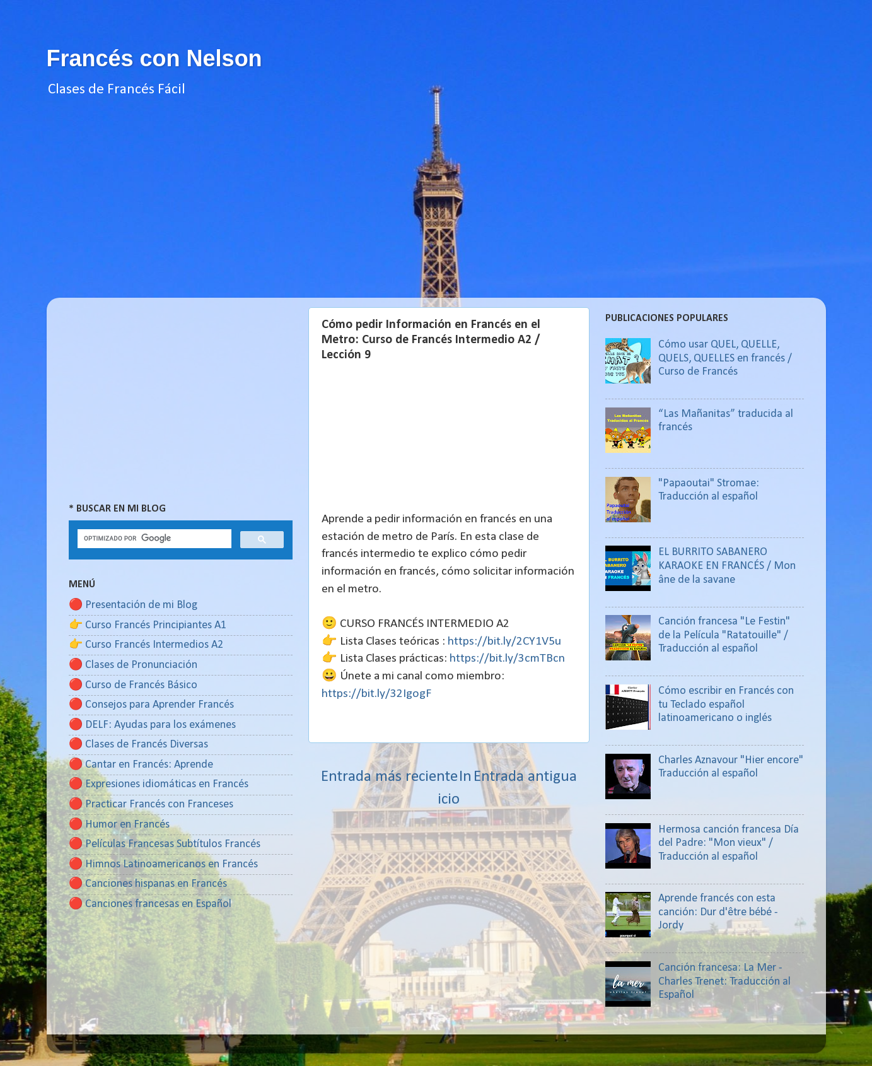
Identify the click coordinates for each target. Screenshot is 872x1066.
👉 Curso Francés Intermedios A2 (146, 645)
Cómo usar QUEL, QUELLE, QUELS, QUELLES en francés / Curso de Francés (725, 358)
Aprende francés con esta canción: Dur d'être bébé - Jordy (718, 912)
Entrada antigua (525, 777)
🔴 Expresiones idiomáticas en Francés (158, 784)
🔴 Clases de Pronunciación (133, 665)
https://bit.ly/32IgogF (376, 694)
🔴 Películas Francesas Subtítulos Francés (164, 844)
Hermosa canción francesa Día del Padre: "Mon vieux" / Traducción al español (728, 843)
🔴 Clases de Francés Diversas (138, 745)
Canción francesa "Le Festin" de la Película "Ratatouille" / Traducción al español (724, 635)
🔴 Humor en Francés (119, 825)
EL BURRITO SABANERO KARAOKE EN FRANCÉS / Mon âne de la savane (727, 565)
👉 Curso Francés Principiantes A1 (147, 625)
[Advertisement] (436, 209)
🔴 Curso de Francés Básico (133, 685)
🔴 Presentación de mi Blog (133, 605)
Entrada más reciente (389, 777)
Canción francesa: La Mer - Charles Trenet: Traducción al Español (724, 981)
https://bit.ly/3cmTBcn (507, 658)
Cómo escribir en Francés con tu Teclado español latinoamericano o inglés (726, 704)
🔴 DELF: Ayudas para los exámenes (152, 725)
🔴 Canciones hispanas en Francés (148, 884)
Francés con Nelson (154, 58)
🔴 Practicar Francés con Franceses (151, 805)
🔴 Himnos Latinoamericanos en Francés (163, 864)
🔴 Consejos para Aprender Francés (151, 705)
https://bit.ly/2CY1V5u (504, 641)
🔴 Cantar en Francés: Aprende (141, 765)
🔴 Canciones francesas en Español (150, 904)
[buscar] (153, 538)
